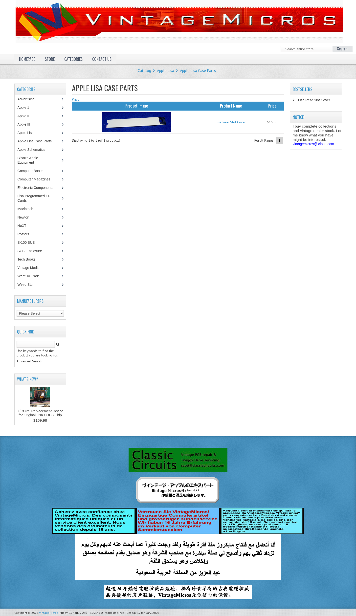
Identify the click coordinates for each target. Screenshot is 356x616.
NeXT (22, 226)
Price (75, 99)
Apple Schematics (34, 150)
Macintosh (28, 209)
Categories (73, 59)
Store (50, 59)
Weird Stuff (29, 284)
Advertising (29, 99)
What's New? (27, 379)
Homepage (27, 59)
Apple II (26, 116)
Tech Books (30, 259)
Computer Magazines (38, 179)
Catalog (144, 70)
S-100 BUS (29, 242)
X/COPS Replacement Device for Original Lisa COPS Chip (40, 413)
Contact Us (101, 59)
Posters (26, 234)
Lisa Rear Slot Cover (231, 122)
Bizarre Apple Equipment (28, 160)
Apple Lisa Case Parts (198, 70)
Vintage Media (31, 268)
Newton (23, 217)
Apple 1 (26, 108)
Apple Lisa (165, 70)
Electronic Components (38, 188)
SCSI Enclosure (32, 251)
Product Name (231, 106)
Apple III (26, 124)
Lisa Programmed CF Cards (34, 198)
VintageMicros (48, 613)
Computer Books (34, 171)
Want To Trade (29, 276)
